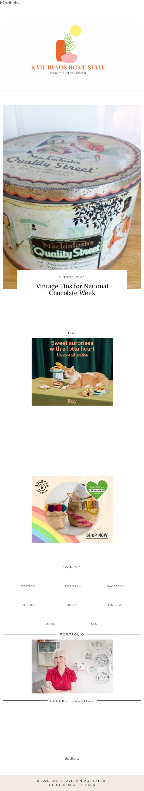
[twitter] (28, 582)
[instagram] (72, 582)
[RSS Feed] (94, 619)
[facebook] (116, 582)
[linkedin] (116, 600)
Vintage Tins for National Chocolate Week (72, 289)
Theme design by (72, 785)
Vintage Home (72, 277)
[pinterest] (28, 600)
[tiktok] (72, 600)
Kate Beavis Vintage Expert (79, 781)
